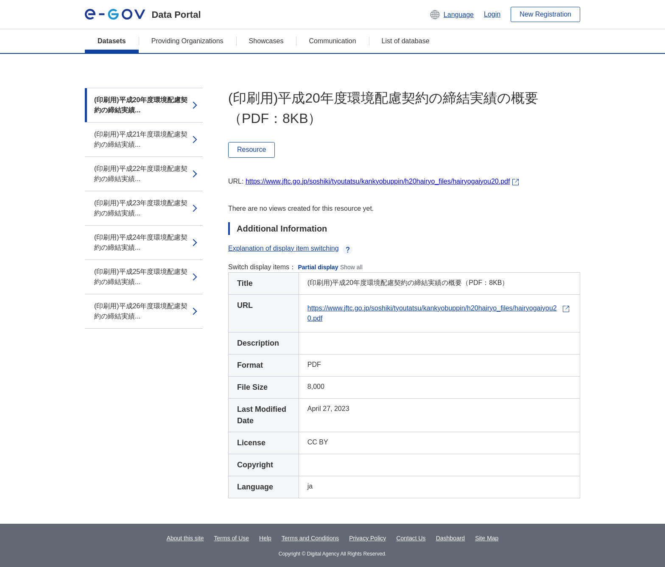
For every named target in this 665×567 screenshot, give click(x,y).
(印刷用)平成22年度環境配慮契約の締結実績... (140, 173)
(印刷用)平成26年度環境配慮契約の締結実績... (140, 311)
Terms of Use (231, 538)
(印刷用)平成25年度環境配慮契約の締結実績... (140, 276)
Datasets (112, 41)
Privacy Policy (367, 538)
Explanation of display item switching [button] (290, 248)
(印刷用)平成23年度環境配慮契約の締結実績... (140, 208)
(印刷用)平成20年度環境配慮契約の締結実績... (140, 105)
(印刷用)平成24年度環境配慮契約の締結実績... (140, 242)
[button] (451, 14)
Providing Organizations (187, 41)
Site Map (486, 538)
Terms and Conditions (310, 538)
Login (492, 14)
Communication (332, 41)
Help (265, 538)
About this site (185, 538)
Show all (351, 267)
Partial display (318, 267)
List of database (406, 41)
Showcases (266, 41)
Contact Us (410, 538)
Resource (251, 149)
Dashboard (450, 538)
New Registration (545, 14)
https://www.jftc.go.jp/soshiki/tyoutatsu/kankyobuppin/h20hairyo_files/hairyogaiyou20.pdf (378, 181)
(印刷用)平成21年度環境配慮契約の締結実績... (140, 139)
